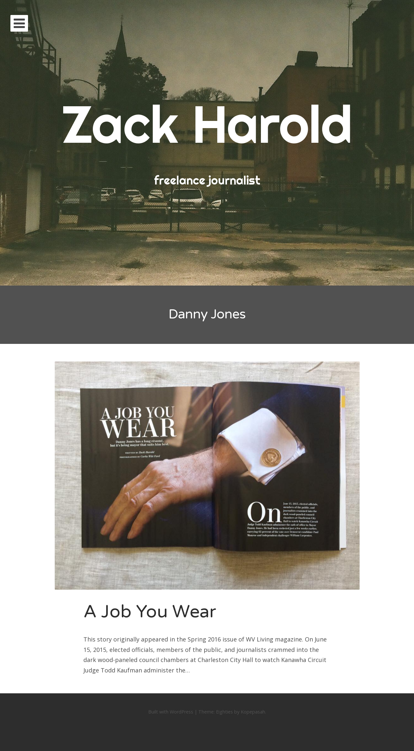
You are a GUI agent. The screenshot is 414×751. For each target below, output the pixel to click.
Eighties (224, 712)
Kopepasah (253, 712)
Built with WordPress (170, 712)
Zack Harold (207, 123)
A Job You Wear (149, 611)
